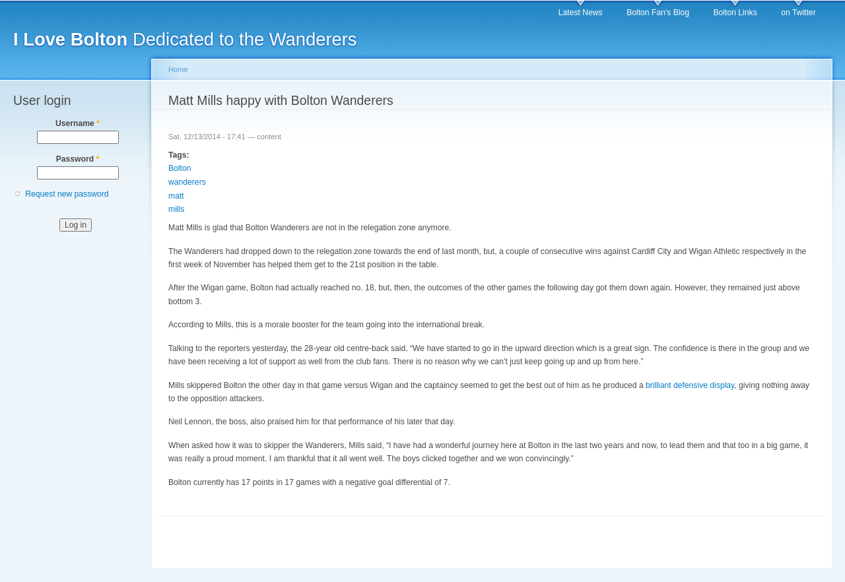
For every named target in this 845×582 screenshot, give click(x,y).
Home (178, 69)
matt (176, 196)
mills (176, 209)
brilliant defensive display (690, 385)
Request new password (66, 194)
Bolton (179, 168)
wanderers (187, 182)
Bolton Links (735, 12)
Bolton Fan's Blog (657, 12)
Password (78, 159)
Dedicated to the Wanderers (185, 39)
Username (77, 123)
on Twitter (798, 12)
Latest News (580, 12)
